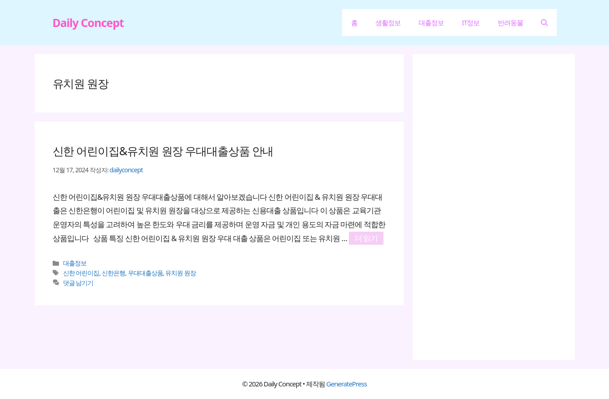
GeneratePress (346, 383)
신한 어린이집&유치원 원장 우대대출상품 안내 (163, 150)
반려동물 (510, 22)
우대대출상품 (145, 273)
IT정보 (470, 22)
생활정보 (388, 22)
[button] (544, 22)
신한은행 (113, 273)
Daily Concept (88, 22)
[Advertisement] (498, 207)
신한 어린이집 (81, 273)
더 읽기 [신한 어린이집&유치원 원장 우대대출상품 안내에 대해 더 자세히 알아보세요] (366, 238)
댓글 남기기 (78, 282)
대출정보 (431, 22)
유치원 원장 (180, 273)
